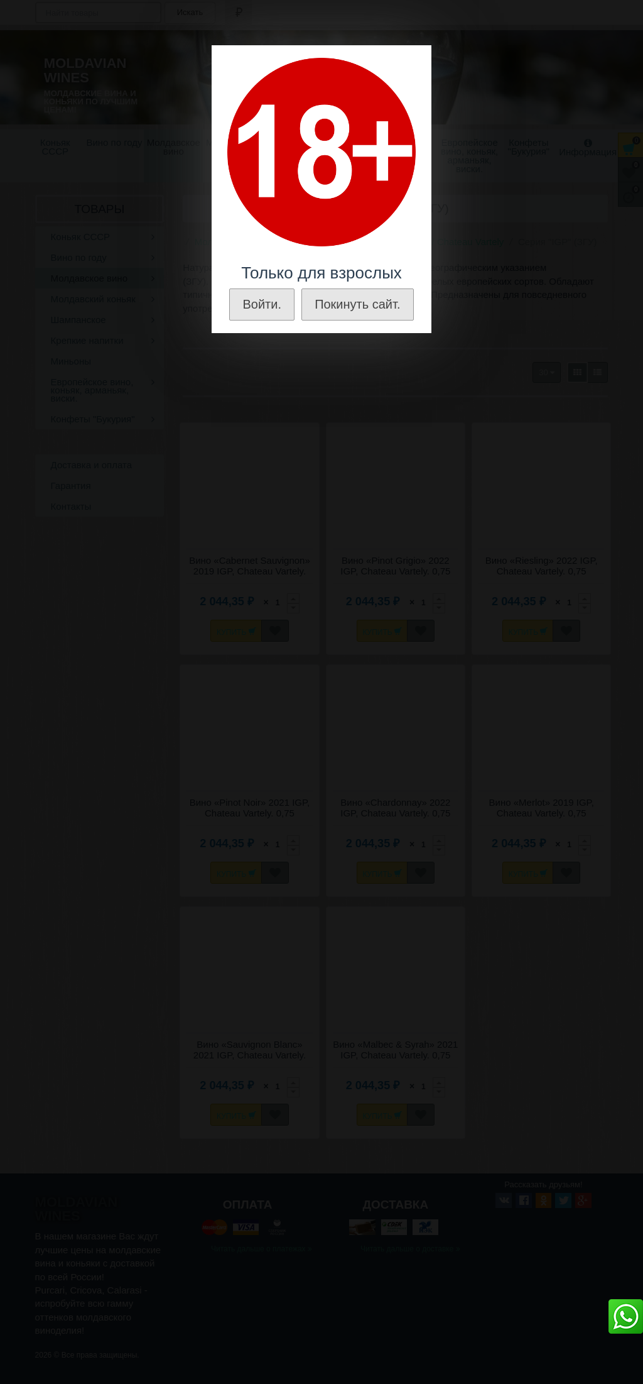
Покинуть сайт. (357, 304)
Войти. (261, 304)
